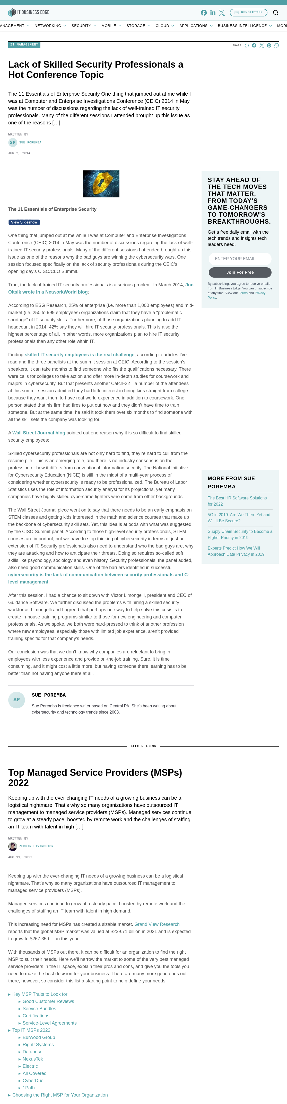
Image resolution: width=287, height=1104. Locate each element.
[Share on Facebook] (254, 79)
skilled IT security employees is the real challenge (79, 388)
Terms (243, 352)
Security (114, 26)
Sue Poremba (24, 175)
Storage (168, 26)
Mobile (141, 26)
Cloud (195, 26)
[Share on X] (261, 79)
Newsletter (248, 12)
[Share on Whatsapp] (276, 79)
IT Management (41, 26)
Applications (226, 26)
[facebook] (204, 13)
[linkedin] (213, 13)
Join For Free (240, 331)
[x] (222, 13)
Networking (80, 26)
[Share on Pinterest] (269, 79)
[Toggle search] (276, 13)
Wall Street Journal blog (38, 466)
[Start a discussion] (247, 79)
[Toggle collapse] (13, 1077)
